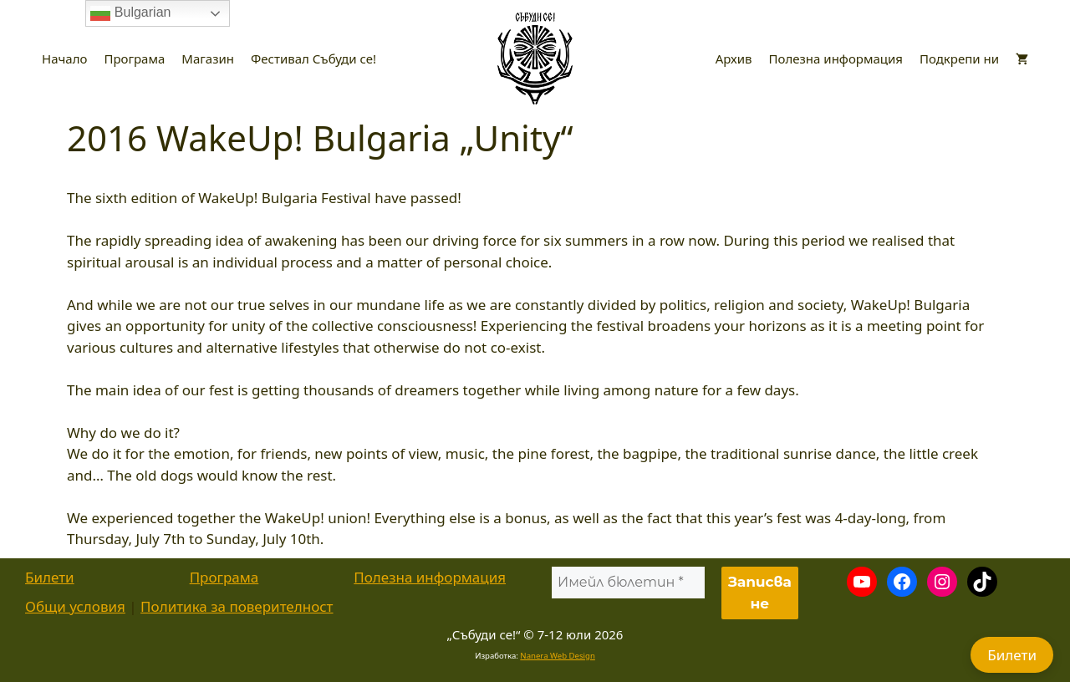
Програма (134, 58)
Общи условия (75, 606)
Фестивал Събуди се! (313, 58)
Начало (64, 58)
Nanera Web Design (557, 655)
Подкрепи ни (959, 58)
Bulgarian (130, 13)
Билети (49, 577)
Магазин (207, 58)
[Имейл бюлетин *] (628, 582)
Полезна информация (836, 58)
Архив (734, 58)
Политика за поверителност (236, 606)
